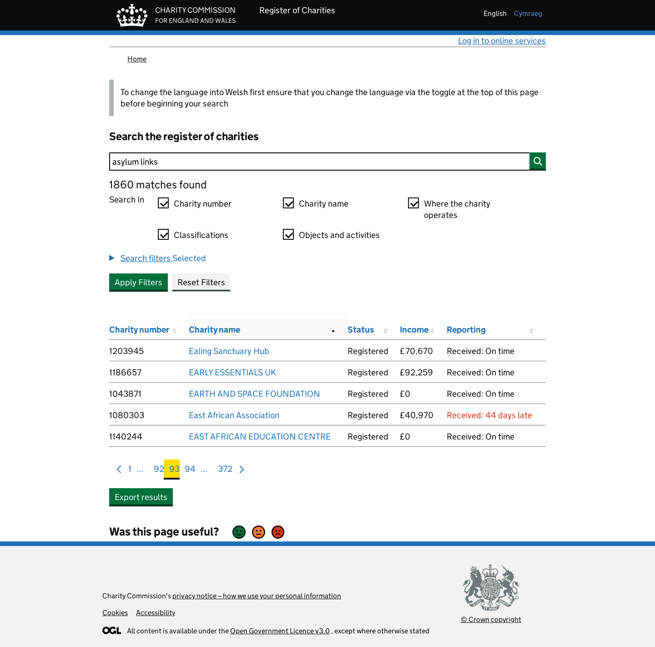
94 (190, 471)
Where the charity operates (457, 209)
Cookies (115, 612)
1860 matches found (158, 184)
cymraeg (528, 13)
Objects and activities (339, 235)
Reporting (466, 329)
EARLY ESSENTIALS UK (232, 372)
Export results (141, 497)
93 (174, 471)
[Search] (327, 161)
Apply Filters (138, 282)
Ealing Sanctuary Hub (229, 351)
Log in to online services (502, 40)
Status (361, 329)
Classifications (201, 235)
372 (225, 471)
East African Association (234, 415)
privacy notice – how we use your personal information (256, 595)
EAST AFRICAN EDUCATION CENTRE (260, 436)
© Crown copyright (491, 619)
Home (136, 59)
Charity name (323, 203)
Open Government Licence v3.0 (280, 631)
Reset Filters (201, 282)
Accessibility (155, 612)
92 (159, 471)
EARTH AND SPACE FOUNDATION (254, 394)
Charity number (203, 203)
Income (414, 329)
